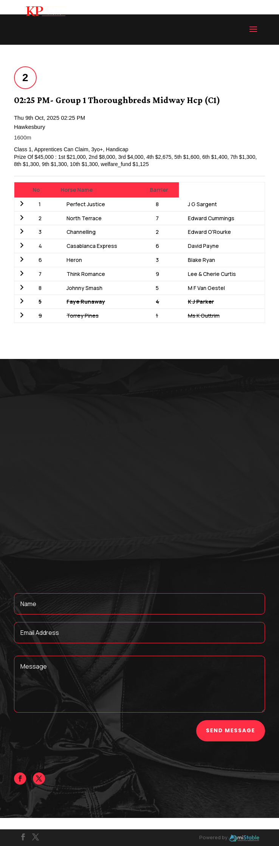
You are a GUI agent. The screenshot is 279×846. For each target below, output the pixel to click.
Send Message (230, 730)
